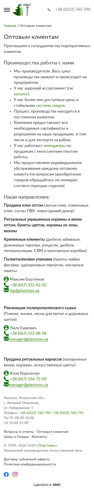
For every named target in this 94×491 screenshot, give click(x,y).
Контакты (39, 437)
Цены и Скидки (16, 437)
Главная (10, 26)
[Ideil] (47, 484)
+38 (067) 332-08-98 (28, 334)
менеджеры (55, 146)
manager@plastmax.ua (28, 339)
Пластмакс (47, 445)
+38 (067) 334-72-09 (28, 379)
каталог (21, 94)
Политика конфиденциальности (30, 464)
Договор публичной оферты (27, 459)
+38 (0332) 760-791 (68, 413)
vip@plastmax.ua (24, 291)
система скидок (50, 106)
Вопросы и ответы (19, 432)
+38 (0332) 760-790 (72, 10)
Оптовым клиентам (52, 432)
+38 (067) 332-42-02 (28, 285)
